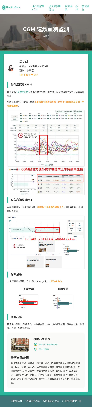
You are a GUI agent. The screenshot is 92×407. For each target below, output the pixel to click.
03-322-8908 (44, 349)
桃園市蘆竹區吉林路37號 (48, 344)
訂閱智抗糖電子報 (71, 401)
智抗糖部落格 (32, 401)
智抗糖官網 (17, 401)
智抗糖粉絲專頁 (51, 401)
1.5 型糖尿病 (22, 92)
